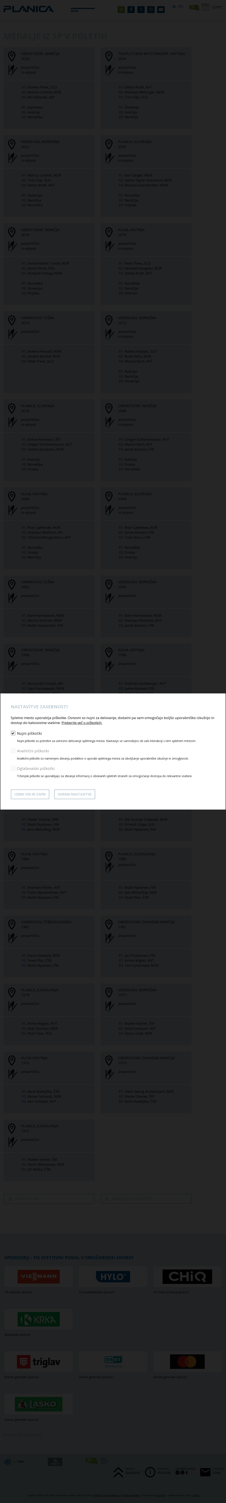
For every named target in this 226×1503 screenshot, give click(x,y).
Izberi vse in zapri (30, 794)
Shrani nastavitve (75, 794)
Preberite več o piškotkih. (82, 722)
